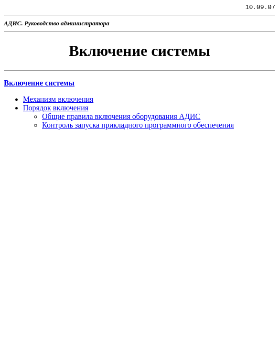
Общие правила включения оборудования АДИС (121, 118)
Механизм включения (58, 101)
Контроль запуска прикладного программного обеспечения (138, 126)
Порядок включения (55, 109)
